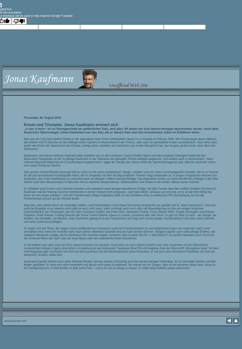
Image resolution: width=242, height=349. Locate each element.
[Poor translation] (19, 21)
